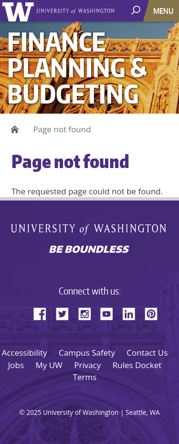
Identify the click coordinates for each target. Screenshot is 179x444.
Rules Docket (137, 364)
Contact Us (147, 352)
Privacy (87, 364)
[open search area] (136, 10)
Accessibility (24, 352)
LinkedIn (132, 312)
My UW (48, 364)
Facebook (43, 312)
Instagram (88, 312)
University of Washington (19, 10)
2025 (33, 412)
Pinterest (155, 312)
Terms (85, 376)
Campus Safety (87, 352)
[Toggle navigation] (164, 10)
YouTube (110, 312)
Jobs (16, 364)
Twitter (66, 312)
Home (13, 129)
